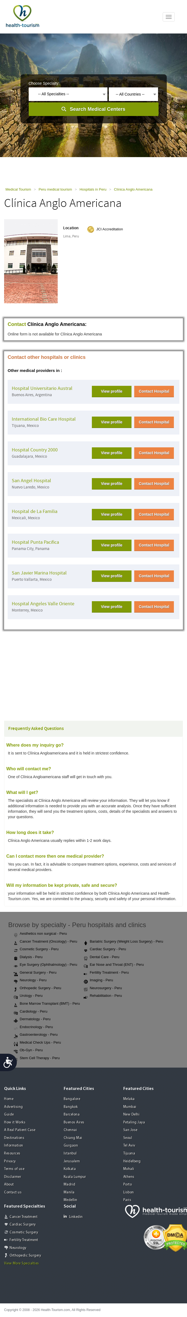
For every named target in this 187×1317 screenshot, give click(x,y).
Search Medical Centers (97, 109)
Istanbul (70, 1153)
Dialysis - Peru (28, 957)
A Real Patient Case (20, 1130)
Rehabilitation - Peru (103, 996)
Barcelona (72, 1114)
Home (8, 1099)
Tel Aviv (129, 1145)
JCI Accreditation (109, 229)
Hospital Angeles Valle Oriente (43, 604)
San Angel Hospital (31, 481)
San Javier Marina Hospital (39, 573)
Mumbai (129, 1107)
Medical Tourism (18, 189)
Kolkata (70, 1169)
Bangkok (71, 1107)
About (9, 1184)
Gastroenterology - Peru (36, 1034)
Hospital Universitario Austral (42, 388)
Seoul (127, 1138)
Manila (69, 1192)
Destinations (14, 1138)
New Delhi (131, 1114)
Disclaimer (12, 1177)
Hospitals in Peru (93, 189)
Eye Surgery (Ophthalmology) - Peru (45, 964)
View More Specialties (21, 1263)
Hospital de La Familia (34, 511)
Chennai (70, 1130)
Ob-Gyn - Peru (28, 1050)
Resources (12, 1153)
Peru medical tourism (55, 189)
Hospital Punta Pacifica (35, 542)
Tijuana (129, 1153)
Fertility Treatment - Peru (106, 972)
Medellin (70, 1200)
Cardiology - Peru (30, 1011)
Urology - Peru (28, 996)
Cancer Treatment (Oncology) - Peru (45, 941)
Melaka (129, 1099)
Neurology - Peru (30, 980)
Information (13, 1145)
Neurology (18, 1248)
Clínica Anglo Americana (133, 189)
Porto (127, 1184)
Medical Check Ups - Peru (37, 1042)
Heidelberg (132, 1161)
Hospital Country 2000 (35, 450)
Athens (129, 1177)
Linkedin (73, 1217)
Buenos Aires (74, 1122)
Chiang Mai (73, 1138)
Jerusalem (72, 1161)
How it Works (14, 1122)
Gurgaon (71, 1145)
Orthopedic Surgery (25, 1255)
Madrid (69, 1184)
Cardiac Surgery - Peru (105, 949)
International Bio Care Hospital (44, 419)
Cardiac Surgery (23, 1224)
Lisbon (128, 1192)
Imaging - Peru (98, 980)
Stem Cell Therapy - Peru (37, 1058)
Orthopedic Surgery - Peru (37, 988)
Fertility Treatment (24, 1240)
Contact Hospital (154, 391)
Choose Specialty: (44, 83)
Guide (9, 1114)
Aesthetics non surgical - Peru (40, 933)
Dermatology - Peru (32, 1019)
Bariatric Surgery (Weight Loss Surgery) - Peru (123, 941)
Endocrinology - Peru (33, 1027)
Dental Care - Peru (101, 957)
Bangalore (72, 1099)
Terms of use (14, 1169)
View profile (111, 391)
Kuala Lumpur (75, 1177)
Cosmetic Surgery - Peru (36, 949)
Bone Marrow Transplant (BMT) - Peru (47, 1003)
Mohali (128, 1169)
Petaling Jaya (134, 1122)
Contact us (13, 1192)
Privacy (10, 1161)
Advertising (13, 1107)
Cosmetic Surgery (24, 1232)
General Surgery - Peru (35, 972)
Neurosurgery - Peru (103, 988)
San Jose (130, 1130)
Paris (127, 1200)
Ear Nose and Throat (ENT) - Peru (114, 964)
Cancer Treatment (23, 1217)
